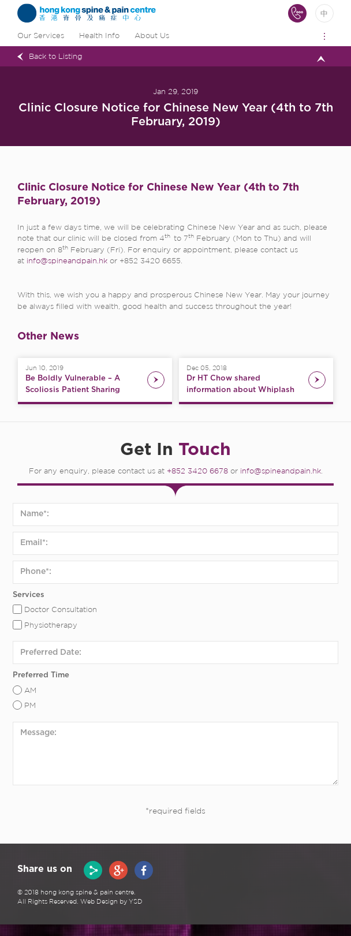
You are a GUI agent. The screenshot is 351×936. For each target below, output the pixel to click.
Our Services (40, 36)
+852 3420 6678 (197, 471)
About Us (152, 36)
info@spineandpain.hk (67, 261)
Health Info (99, 36)
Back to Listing (56, 57)
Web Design (99, 902)
